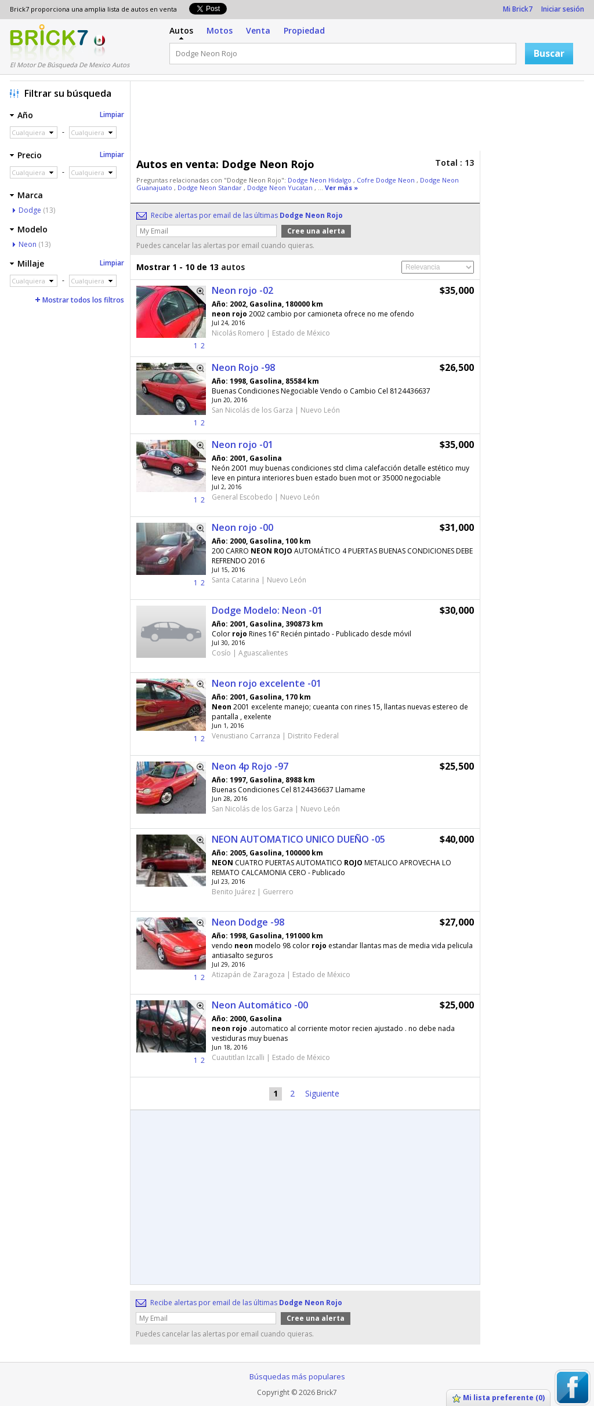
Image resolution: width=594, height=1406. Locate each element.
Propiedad (304, 30)
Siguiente (322, 1093)
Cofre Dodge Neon (386, 180)
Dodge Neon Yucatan (280, 187)
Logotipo (49, 42)
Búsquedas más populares (297, 1376)
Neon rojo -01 (242, 444)
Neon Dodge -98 (248, 922)
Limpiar (112, 114)
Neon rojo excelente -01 (266, 683)
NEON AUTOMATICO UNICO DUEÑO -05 (298, 839)
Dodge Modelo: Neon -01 (267, 610)
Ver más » (341, 187)
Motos (220, 30)
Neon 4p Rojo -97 (250, 766)
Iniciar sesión (562, 9)
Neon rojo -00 (242, 527)
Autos (181, 30)
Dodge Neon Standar (211, 187)
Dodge (30, 210)
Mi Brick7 (518, 9)
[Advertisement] (360, 119)
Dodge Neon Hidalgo (320, 180)
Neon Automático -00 (260, 1005)
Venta (258, 30)
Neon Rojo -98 (243, 367)
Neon (28, 244)
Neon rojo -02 (242, 290)
